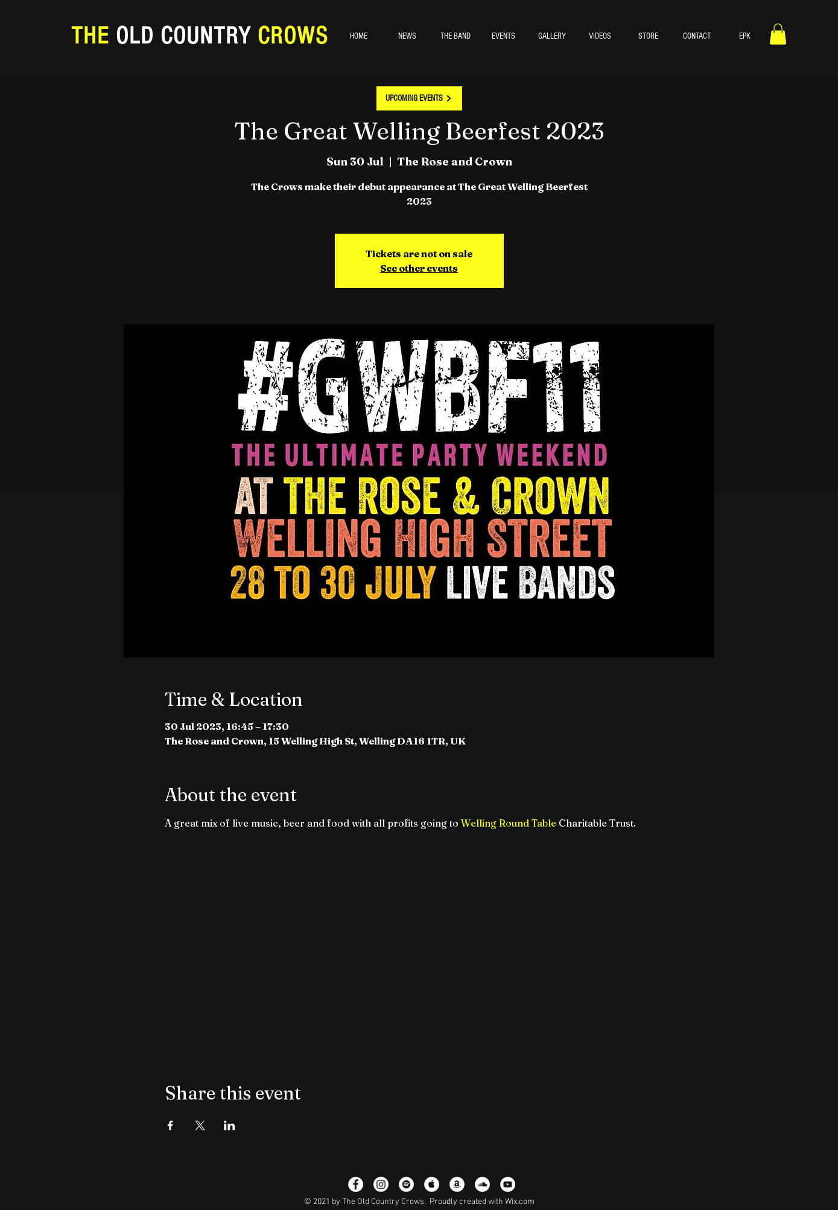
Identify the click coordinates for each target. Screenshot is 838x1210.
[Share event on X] (200, 1125)
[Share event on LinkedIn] (229, 1125)
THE (93, 36)
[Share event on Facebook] (170, 1125)
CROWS (289, 36)
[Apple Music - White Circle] (431, 1184)
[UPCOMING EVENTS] (419, 98)
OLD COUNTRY (183, 36)
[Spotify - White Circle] (406, 1184)
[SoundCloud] (482, 1184)
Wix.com (520, 1202)
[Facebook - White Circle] (355, 1184)
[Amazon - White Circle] (457, 1184)
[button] (778, 34)
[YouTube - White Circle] (507, 1184)
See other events (419, 268)
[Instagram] (381, 1184)
